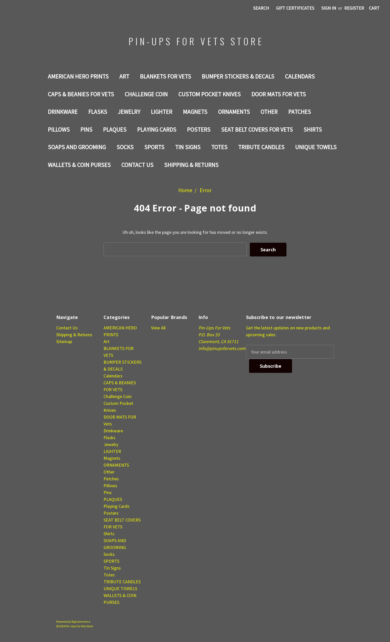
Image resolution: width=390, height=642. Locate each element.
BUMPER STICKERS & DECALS (238, 76)
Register (354, 8)
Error (206, 190)
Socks (125, 147)
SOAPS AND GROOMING (77, 147)
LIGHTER (161, 111)
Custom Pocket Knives (209, 94)
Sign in (328, 8)
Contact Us (137, 165)
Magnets (195, 111)
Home (185, 190)
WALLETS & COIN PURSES (79, 165)
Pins (86, 129)
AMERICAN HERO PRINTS (78, 76)
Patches (299, 111)
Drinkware (63, 111)
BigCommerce (80, 621)
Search (261, 8)
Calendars (300, 76)
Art (124, 76)
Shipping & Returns (191, 165)
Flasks (97, 111)
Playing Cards (156, 129)
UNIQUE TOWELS (316, 147)
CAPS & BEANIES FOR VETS (81, 94)
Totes (219, 147)
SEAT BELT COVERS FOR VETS (257, 129)
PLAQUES (114, 129)
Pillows (59, 129)
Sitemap (64, 341)
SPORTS (154, 147)
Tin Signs (187, 147)
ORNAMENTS (234, 111)
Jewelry (129, 111)
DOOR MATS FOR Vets (278, 94)
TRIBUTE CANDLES (261, 147)
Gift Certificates (295, 8)
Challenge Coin (146, 94)
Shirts (313, 129)
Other (269, 111)
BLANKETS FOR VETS (165, 76)
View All (158, 327)
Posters (198, 129)
